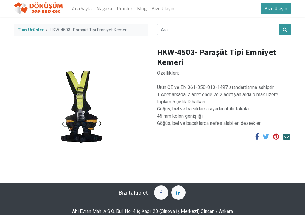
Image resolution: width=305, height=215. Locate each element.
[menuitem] (82, 8)
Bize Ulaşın (275, 8)
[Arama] (285, 29)
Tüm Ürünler (31, 30)
